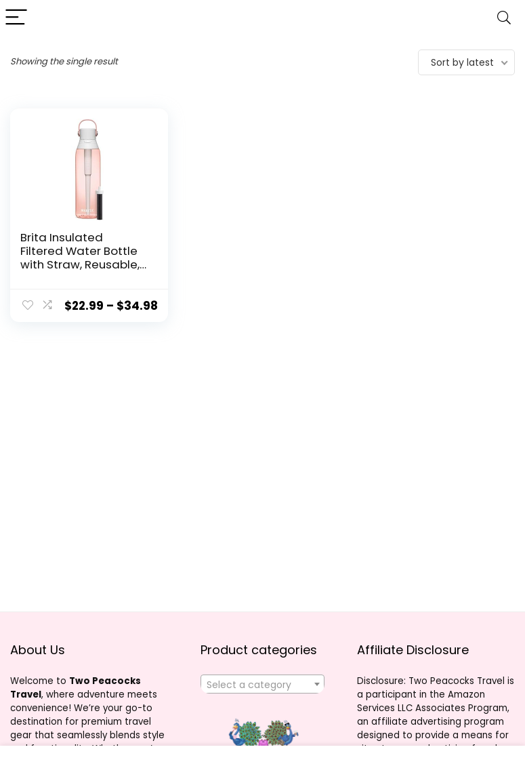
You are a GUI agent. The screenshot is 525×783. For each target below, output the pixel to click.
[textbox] (262, 684)
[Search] (504, 18)
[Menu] (16, 18)
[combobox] (262, 684)
